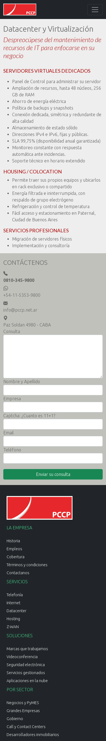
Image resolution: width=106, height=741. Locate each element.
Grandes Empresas (23, 711)
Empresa (12, 398)
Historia (13, 541)
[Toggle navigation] (95, 9)
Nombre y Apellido (21, 381)
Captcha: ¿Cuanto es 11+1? (29, 415)
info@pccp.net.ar (20, 309)
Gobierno (15, 719)
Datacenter (16, 611)
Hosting (13, 619)
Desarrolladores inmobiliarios (33, 734)
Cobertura (15, 557)
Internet (13, 603)
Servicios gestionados (26, 673)
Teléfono (12, 449)
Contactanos (18, 573)
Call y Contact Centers (26, 726)
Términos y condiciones (27, 565)
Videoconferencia (22, 657)
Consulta (11, 331)
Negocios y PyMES (23, 703)
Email (8, 432)
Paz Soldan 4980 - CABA (27, 324)
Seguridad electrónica (26, 665)
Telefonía (15, 595)
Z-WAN (13, 627)
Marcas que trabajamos (27, 649)
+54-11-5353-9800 (21, 295)
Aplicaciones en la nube (27, 681)
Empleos (14, 549)
